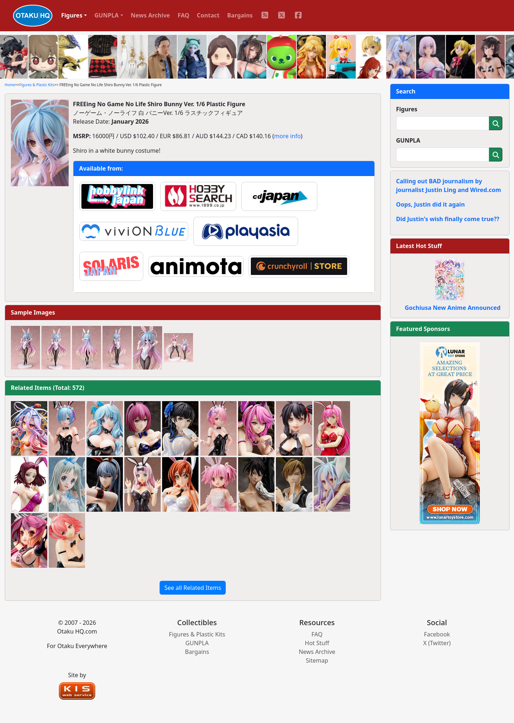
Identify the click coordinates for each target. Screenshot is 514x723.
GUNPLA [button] (107, 15)
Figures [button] (72, 15)
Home (10, 84)
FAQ (183, 15)
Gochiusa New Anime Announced (453, 308)
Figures (407, 109)
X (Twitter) (437, 643)
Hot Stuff (317, 643)
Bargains (240, 15)
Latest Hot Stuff (419, 246)
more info (287, 136)
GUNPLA (408, 140)
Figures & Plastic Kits (37, 84)
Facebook (437, 634)
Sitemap (317, 660)
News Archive (150, 15)
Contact (208, 15)
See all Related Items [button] (192, 588)
